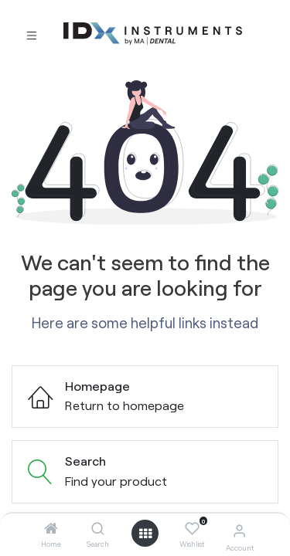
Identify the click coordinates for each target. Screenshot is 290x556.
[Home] (51, 528)
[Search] (97, 528)
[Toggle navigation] (31, 34)
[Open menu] (145, 533)
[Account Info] (239, 530)
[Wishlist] (192, 529)
